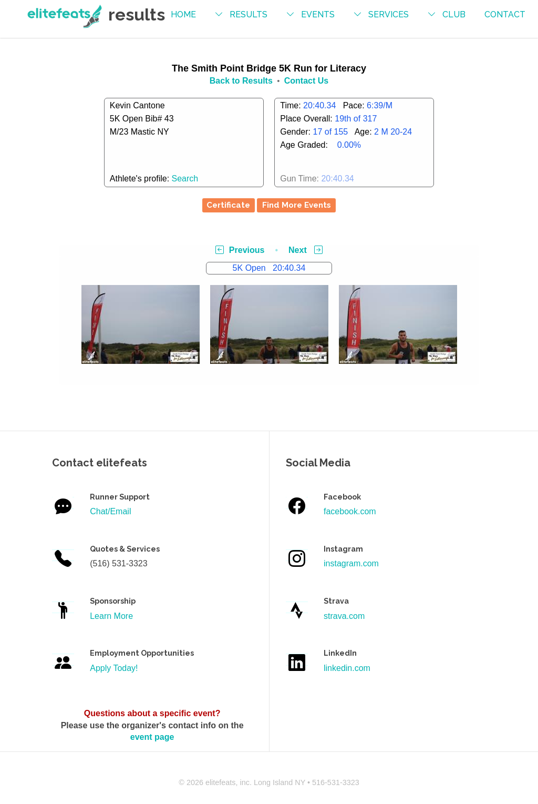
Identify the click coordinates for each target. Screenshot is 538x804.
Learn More (111, 616)
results (248, 14)
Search (185, 178)
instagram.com (351, 563)
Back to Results (241, 80)
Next (305, 250)
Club (453, 14)
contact (504, 14)
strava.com (344, 616)
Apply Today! (114, 668)
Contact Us (306, 80)
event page (152, 736)
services (388, 14)
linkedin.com (347, 668)
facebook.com (350, 511)
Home (183, 14)
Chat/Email (110, 511)
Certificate (228, 205)
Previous (240, 250)
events (318, 14)
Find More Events (296, 205)
